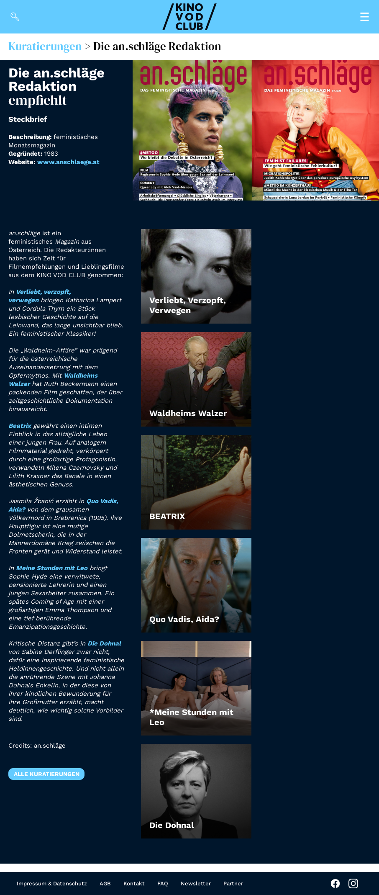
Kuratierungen (45, 46)
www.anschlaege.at (68, 162)
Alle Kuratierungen (46, 774)
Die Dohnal (104, 643)
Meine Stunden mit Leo (51, 568)
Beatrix (19, 425)
